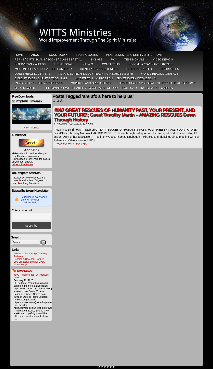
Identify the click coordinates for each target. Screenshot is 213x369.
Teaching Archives (28, 183)
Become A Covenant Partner (29, 259)
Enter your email (22, 210)
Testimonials (134, 59)
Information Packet (22, 164)
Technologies (87, 54)
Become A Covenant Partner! (151, 64)
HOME (19, 54)
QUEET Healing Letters (32, 73)
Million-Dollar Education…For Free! (43, 69)
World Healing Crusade (160, 73)
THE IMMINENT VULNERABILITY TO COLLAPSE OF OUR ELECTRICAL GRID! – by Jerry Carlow (108, 87)
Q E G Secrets (25, 87)
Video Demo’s (163, 59)
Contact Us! (111, 64)
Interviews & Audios (30, 64)
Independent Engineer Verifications (134, 54)
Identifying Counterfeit (99, 69)
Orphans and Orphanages (91, 83)
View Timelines (31, 127)
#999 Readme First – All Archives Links (31, 276)
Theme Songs (64, 64)
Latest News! (23, 271)
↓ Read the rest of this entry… (72, 144)
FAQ (113, 59)
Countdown (58, 54)
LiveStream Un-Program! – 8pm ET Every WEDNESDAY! (115, 78)
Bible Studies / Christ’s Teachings (41, 78)
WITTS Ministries (107, 26)
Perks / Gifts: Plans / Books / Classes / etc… (49, 59)
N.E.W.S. (88, 64)
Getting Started (139, 69)
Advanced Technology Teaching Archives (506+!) (95, 73)
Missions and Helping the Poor (39, 83)
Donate (96, 59)
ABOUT (36, 54)
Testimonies (169, 69)
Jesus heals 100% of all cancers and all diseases (158, 83)
